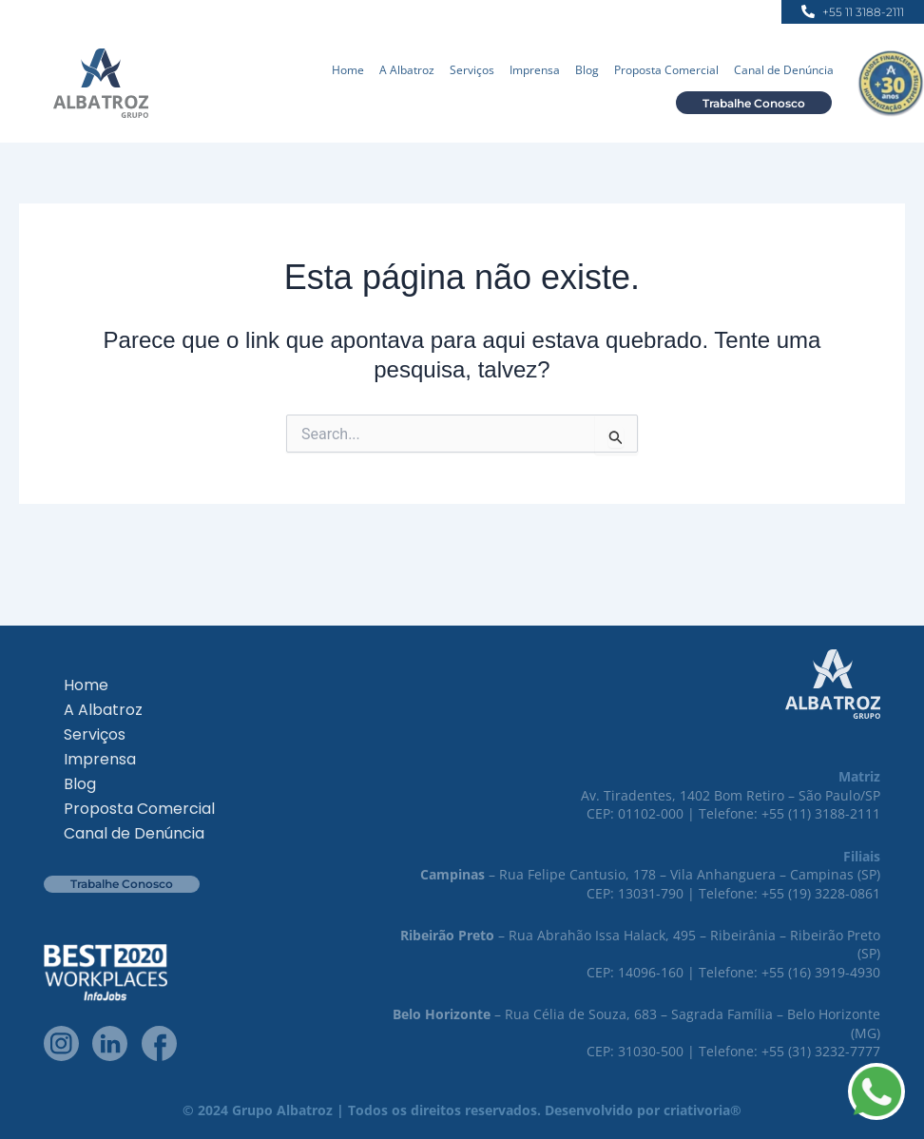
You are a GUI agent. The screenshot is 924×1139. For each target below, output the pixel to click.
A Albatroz (406, 70)
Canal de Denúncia (784, 70)
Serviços (472, 70)
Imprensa (535, 70)
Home (348, 70)
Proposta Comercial (666, 70)
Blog (587, 70)
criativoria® (702, 1110)
